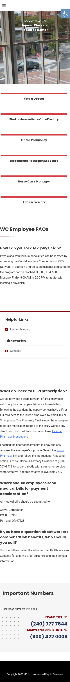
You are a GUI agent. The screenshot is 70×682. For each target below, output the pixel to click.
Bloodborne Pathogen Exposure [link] (34, 161)
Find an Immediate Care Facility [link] (34, 119)
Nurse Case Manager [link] (34, 181)
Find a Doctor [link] (34, 99)
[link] (65, 13)
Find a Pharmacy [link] (34, 140)
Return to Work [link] (34, 202)
